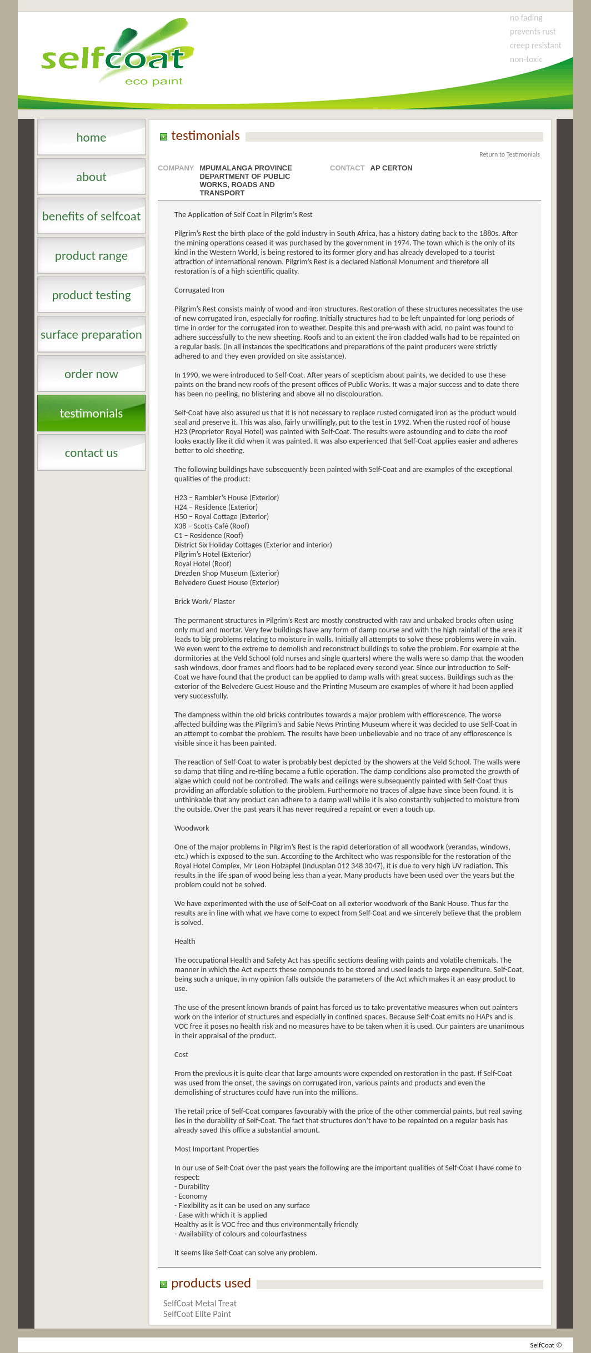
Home (91, 137)
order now (91, 373)
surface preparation (91, 334)
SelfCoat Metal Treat (200, 1303)
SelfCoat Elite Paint (197, 1314)
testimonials (91, 413)
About (91, 176)
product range (91, 255)
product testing (91, 295)
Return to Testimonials (509, 154)
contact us (91, 452)
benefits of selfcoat (91, 216)
